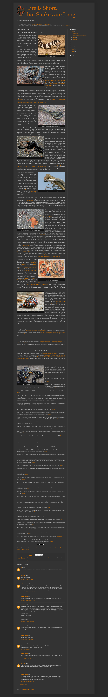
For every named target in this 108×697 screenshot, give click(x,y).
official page (59, 536)
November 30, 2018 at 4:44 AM (28, 600)
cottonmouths (34, 557)
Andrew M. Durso (35, 547)
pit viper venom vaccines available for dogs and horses (36, 330)
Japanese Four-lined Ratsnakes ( (41, 251)
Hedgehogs (33, 262)
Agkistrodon (23, 557)
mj (21, 567)
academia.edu (57, 418)
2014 (73, 48)
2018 (73, 31)
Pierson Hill (54, 355)
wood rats (58, 301)
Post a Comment (22, 684)
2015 (73, 46)
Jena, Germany (25, 559)
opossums (23, 264)
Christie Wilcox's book (50, 353)
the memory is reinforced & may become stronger (55, 80)
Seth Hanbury (24, 583)
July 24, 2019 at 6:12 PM (26, 649)
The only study (49, 216)
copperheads (28, 557)
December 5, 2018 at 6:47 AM (27, 621)
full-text (47, 373)
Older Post (62, 687)
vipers (40, 254)
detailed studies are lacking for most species (49, 256)
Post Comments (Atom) (28, 689)
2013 (73, 50)
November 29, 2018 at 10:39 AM (28, 592)
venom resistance (21, 558)
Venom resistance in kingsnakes (80, 35)
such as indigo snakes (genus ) (37, 284)
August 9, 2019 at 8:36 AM (26, 658)
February (75, 39)
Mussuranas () (23, 251)
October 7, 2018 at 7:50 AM (27, 579)
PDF (18, 392)
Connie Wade (47, 355)
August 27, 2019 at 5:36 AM (27, 670)
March (74, 37)
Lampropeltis (49, 557)
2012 (73, 51)
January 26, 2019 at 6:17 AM (27, 639)
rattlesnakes (54, 557)
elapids (45, 254)
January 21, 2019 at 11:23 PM (27, 631)
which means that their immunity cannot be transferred (41, 282)
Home (38, 687)
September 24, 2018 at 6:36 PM (28, 571)
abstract (47, 381)
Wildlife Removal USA (67, 25)
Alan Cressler (61, 355)
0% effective (30, 200)
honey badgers (25, 189)
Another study (26, 245)
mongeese (33, 191)
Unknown (23, 575)
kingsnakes (44, 557)
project (43, 404)
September (75, 33)
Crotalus (39, 557)
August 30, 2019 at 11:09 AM (27, 681)
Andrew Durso (24, 596)
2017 (73, 42)
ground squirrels (55, 303)
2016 (73, 44)
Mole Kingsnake (41, 234)
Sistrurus (60, 557)
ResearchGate (39, 528)
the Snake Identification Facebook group (41, 24)
